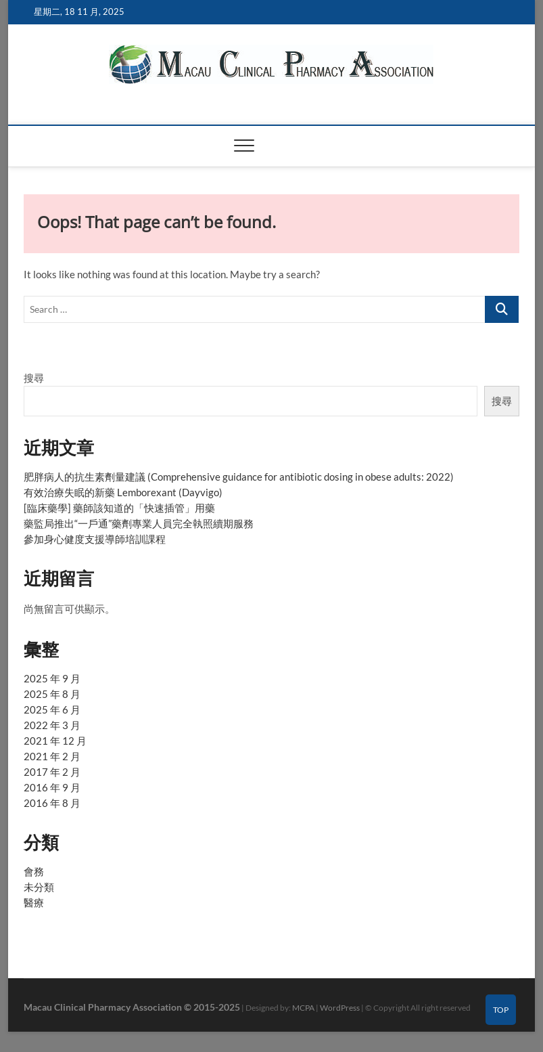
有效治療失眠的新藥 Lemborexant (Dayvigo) (123, 492)
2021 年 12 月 (55, 741)
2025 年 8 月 (52, 694)
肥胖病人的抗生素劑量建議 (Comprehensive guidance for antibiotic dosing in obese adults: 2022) (239, 476)
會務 (34, 871)
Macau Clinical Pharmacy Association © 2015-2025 (132, 1007)
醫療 (34, 902)
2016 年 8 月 (52, 803)
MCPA (303, 1008)
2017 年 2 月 (52, 772)
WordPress (340, 1008)
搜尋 (34, 378)
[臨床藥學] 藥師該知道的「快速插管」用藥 (119, 508)
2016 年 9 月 (52, 787)
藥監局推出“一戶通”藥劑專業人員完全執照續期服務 (139, 523)
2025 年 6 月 (52, 709)
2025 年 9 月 (52, 678)
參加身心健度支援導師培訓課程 (95, 539)
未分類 (39, 887)
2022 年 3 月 (52, 725)
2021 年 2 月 (52, 756)
